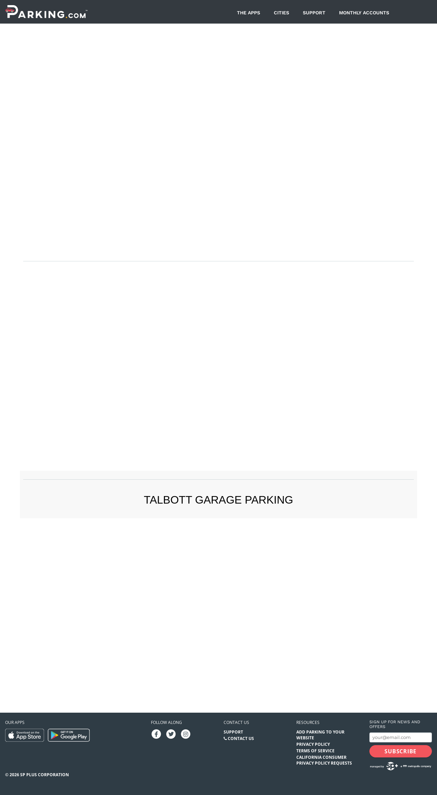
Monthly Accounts (364, 12)
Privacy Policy (313, 744)
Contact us (236, 722)
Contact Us (241, 738)
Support (314, 12)
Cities (281, 12)
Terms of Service (315, 751)
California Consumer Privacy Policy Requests (324, 760)
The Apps (248, 12)
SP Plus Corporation (44, 775)
